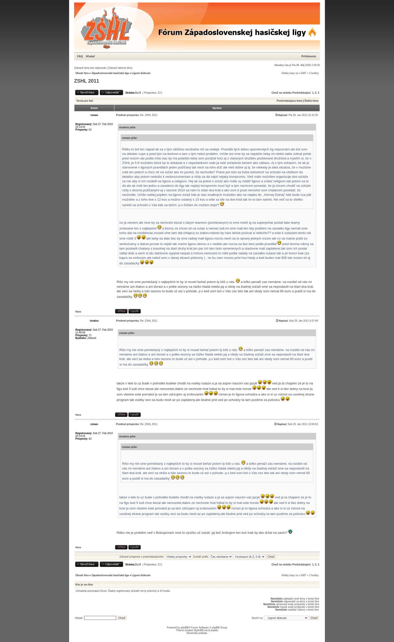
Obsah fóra (82, 73)
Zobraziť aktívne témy (120, 68)
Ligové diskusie (141, 73)
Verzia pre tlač (84, 100)
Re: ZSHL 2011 (149, 115)
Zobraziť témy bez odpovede (90, 68)
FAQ (80, 56)
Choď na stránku (282, 92)
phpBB (184, 627)
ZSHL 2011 (86, 81)
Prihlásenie (308, 56)
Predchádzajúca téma (289, 100)
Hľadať (90, 56)
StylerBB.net (201, 630)
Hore (78, 311)
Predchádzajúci (301, 92)
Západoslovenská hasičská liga (110, 73)
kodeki (214, 630)
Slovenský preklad (196, 633)
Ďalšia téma (312, 100)
